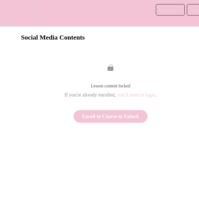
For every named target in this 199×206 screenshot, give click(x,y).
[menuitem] (23, 13)
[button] (6, 13)
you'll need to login (136, 95)
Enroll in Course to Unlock (110, 116)
